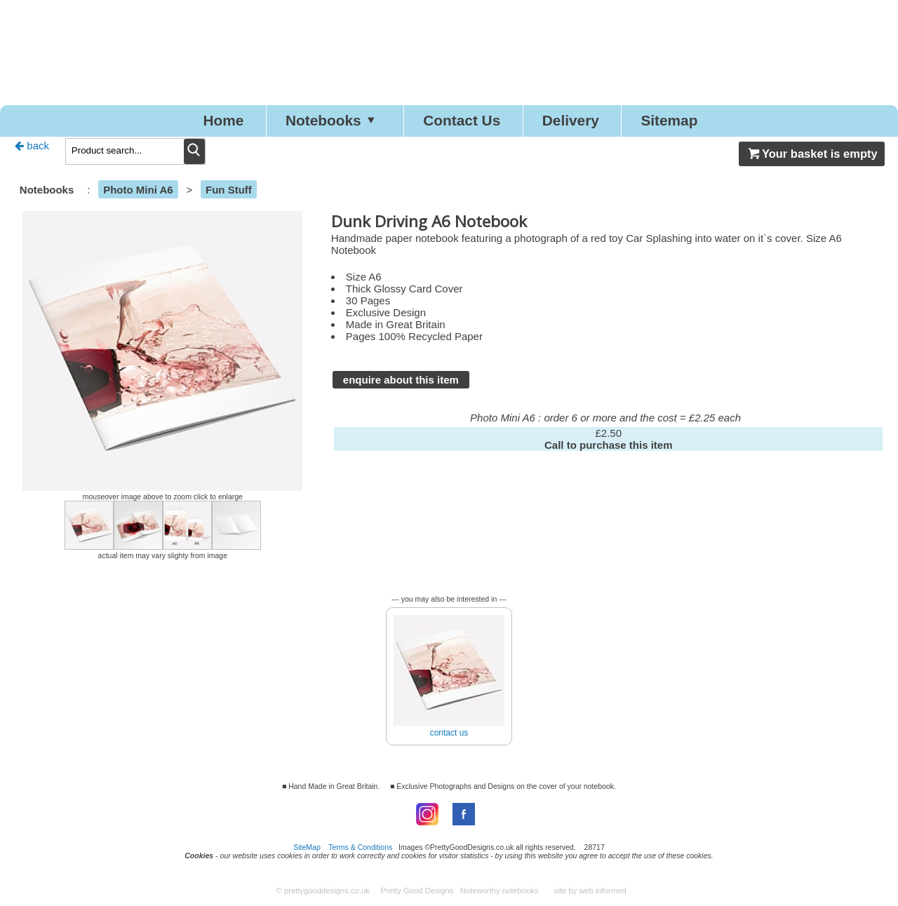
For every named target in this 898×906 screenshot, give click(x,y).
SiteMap (307, 849)
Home (205, 121)
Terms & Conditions (360, 849)
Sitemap (687, 121)
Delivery (580, 121)
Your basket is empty (812, 156)
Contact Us (462, 121)
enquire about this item (401, 382)
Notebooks (324, 121)
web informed (602, 893)
